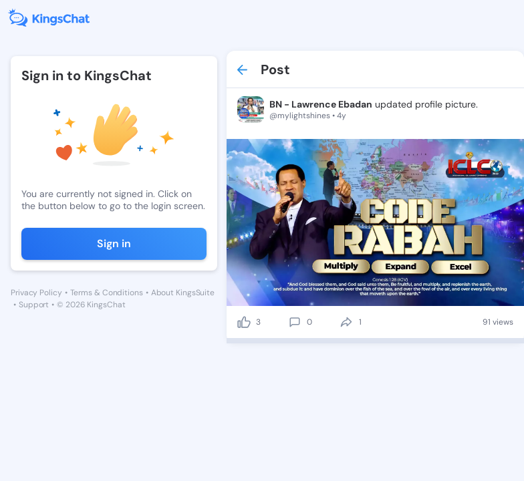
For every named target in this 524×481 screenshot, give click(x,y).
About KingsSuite (183, 292)
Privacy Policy (36, 292)
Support (34, 304)
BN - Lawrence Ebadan (320, 104)
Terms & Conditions (106, 292)
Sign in (114, 243)
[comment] (294, 322)
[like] (244, 322)
